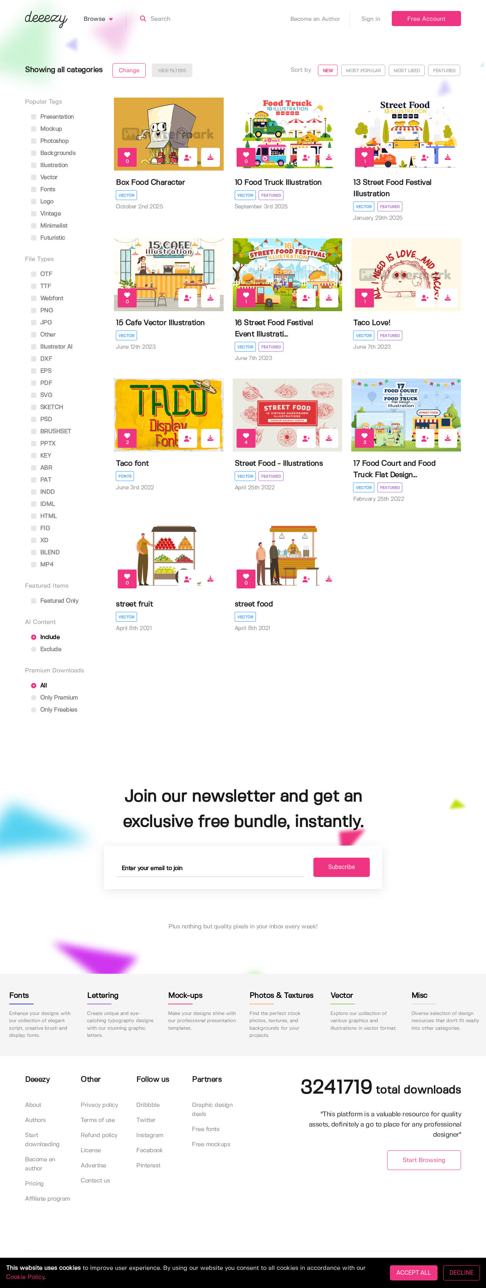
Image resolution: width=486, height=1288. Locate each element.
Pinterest (148, 1166)
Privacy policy (99, 1105)
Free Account (426, 19)
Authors (35, 1121)
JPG (41, 323)
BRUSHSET (51, 432)
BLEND (45, 553)
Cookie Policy (25, 1277)
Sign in (370, 19)
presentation (52, 117)
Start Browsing (424, 1160)
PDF (41, 383)
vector (44, 177)
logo (42, 202)
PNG (42, 310)
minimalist (49, 226)
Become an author (40, 1164)
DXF (41, 359)
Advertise (93, 1166)
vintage (46, 214)
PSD (41, 419)
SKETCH (47, 407)
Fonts (124, 476)
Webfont (47, 298)
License (91, 1151)
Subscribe (335, 867)
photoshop (50, 141)
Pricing (34, 1184)
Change (129, 70)
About (33, 1105)
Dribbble (147, 1105)
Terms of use (98, 1121)
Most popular (363, 71)
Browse (105, 19)
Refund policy (99, 1136)
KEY (41, 456)
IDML (43, 504)
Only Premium (54, 698)
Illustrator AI (52, 347)
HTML (44, 516)
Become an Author (320, 19)
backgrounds (53, 153)
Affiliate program (47, 1199)
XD (39, 540)
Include (45, 637)
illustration (49, 165)
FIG (40, 528)
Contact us (95, 1181)
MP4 (42, 565)
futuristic (48, 238)
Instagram (150, 1136)
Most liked (407, 71)
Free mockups (211, 1145)
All (39, 686)
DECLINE (462, 1272)
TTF (41, 286)
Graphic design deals (212, 1110)
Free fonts (205, 1130)
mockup (46, 129)
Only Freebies (54, 710)
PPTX (43, 444)
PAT (41, 480)
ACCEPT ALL (413, 1272)
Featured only (54, 601)
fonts (43, 189)
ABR (41, 468)
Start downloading (42, 1140)
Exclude (46, 649)
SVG (41, 395)
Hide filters (172, 71)
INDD (43, 492)
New (328, 71)
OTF (41, 274)
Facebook (149, 1151)
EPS (41, 371)
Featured (444, 71)
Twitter (146, 1121)
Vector (126, 195)
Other (43, 335)
